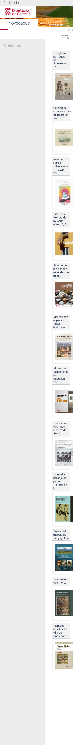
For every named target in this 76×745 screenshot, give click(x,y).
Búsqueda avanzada (64, 37)
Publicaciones (13, 3)
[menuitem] (42, 24)
